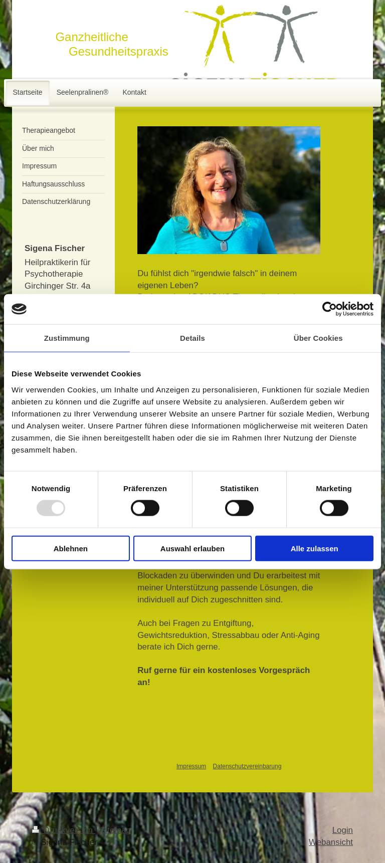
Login (342, 830)
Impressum (191, 766)
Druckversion (63, 830)
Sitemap (115, 830)
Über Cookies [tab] (318, 338)
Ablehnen (71, 548)
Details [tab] (192, 338)
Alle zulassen (314, 548)
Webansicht (331, 842)
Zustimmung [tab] (67, 338)
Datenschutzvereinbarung (247, 766)
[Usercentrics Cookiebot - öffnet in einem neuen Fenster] (329, 309)
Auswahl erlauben (192, 548)
